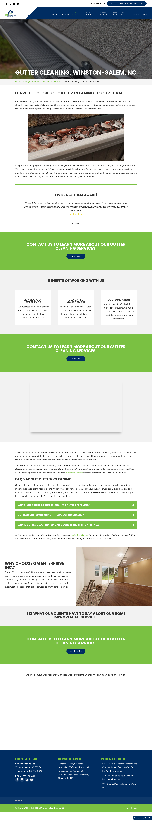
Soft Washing (114, 15)
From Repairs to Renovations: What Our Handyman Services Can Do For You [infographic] (119, 768)
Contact (145, 16)
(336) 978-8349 (95, 4)
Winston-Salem (80, 536)
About (49, 16)
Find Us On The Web (25, 776)
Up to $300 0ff (125, 4)
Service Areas (123, 15)
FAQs (58, 16)
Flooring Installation (102, 15)
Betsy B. (76, 224)
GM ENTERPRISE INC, (44, 808)
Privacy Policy (130, 808)
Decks (64, 16)
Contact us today (74, 473)
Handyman (20, 801)
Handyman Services (75, 15)
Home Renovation (88, 15)
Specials (134, 16)
